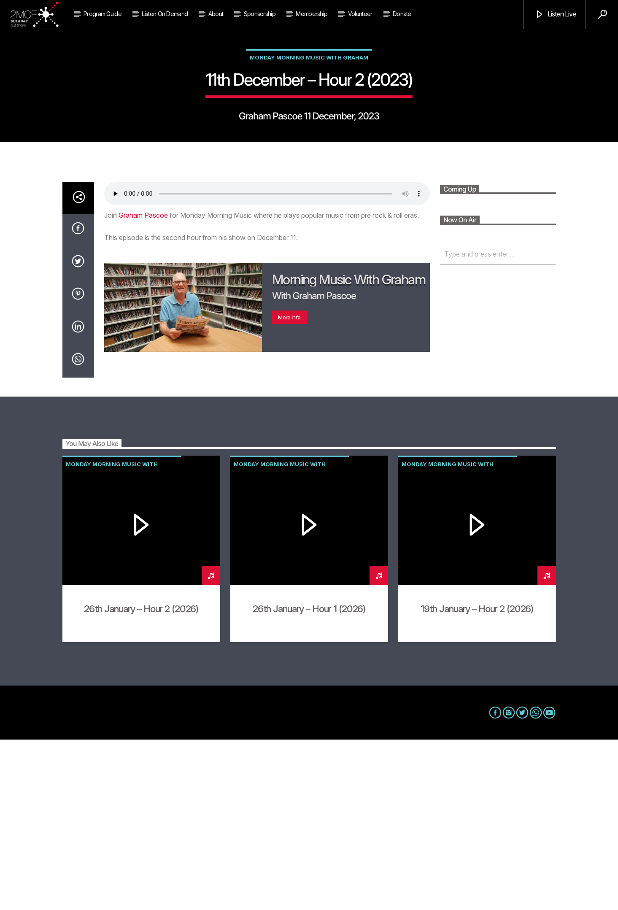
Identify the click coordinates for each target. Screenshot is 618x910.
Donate (402, 13)
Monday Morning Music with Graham (309, 142)
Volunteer (360, 13)
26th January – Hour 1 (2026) (309, 779)
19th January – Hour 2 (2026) (477, 779)
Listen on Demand (165, 13)
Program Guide (102, 13)
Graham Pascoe (143, 385)
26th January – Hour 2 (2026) (141, 779)
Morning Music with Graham (348, 450)
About (216, 13)
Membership (311, 13)
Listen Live (555, 14)
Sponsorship (259, 13)
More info (289, 487)
